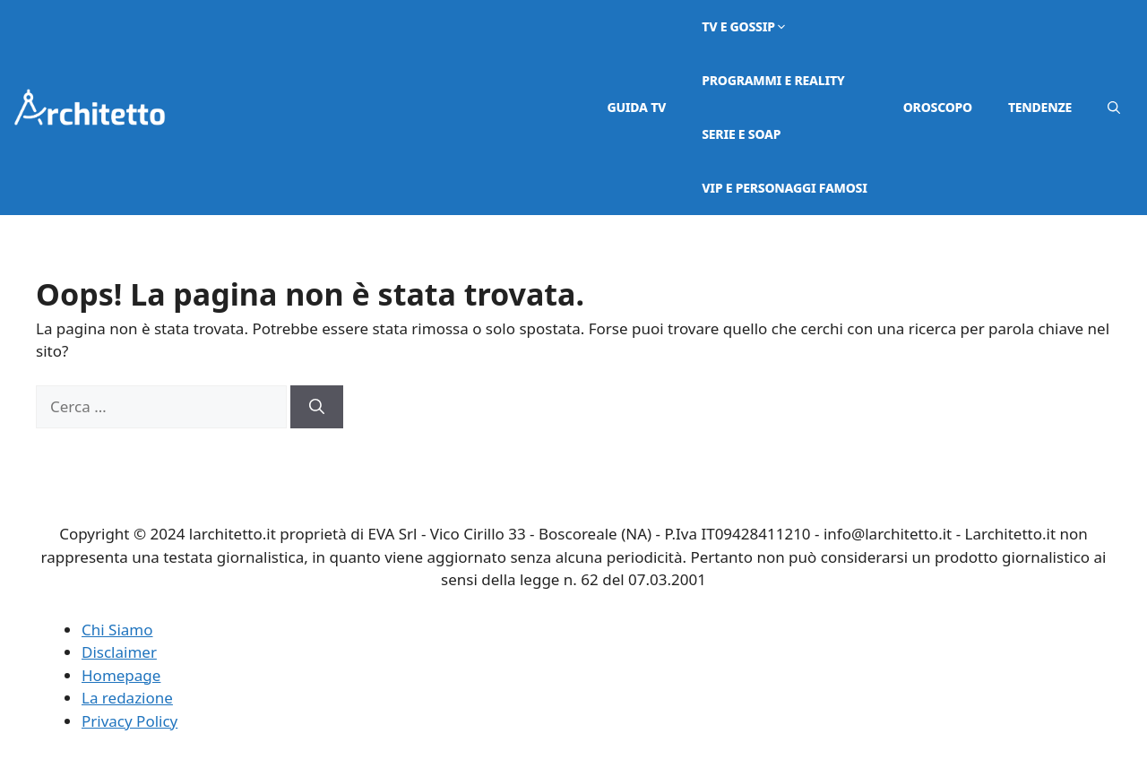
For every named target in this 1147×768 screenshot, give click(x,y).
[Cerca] (316, 406)
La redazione (127, 697)
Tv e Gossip (745, 26)
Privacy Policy (129, 721)
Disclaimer (119, 652)
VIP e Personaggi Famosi (784, 187)
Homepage (121, 675)
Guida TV (637, 107)
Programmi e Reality (773, 80)
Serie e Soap (741, 133)
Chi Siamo (117, 629)
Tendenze (1040, 107)
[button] (1114, 107)
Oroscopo (937, 107)
